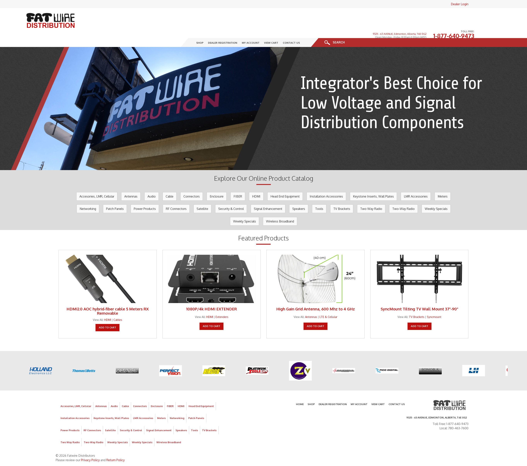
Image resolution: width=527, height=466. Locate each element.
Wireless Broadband (280, 209)
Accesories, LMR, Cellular (96, 184)
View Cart (271, 30)
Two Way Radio (371, 196)
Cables (117, 307)
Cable (169, 184)
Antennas (130, 184)
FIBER (238, 184)
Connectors (191, 184)
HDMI (256, 184)
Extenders (222, 304)
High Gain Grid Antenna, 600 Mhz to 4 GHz (315, 296)
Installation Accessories (326, 184)
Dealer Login (459, 4)
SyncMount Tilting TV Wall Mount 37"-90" (419, 296)
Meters (443, 184)
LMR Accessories (416, 184)
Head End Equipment (285, 184)
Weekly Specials (436, 196)
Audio (152, 184)
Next (522, 96)
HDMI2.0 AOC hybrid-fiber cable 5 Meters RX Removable (108, 298)
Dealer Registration (222, 30)
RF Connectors (176, 196)
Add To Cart (107, 315)
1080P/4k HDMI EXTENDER (211, 296)
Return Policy (115, 448)
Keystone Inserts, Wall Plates (373, 184)
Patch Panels (115, 196)
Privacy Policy (90, 448)
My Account (251, 30)
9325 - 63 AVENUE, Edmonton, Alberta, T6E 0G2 (399, 15)
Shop (200, 30)
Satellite (202, 196)
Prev (5, 96)
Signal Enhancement (268, 196)
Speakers (298, 196)
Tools (319, 196)
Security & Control (231, 196)
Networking (88, 196)
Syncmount (434, 304)
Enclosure (216, 184)
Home (300, 391)
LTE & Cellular (328, 304)
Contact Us (291, 30)
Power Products (145, 196)
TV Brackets (341, 196)
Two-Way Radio (403, 196)
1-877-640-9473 (453, 17)
